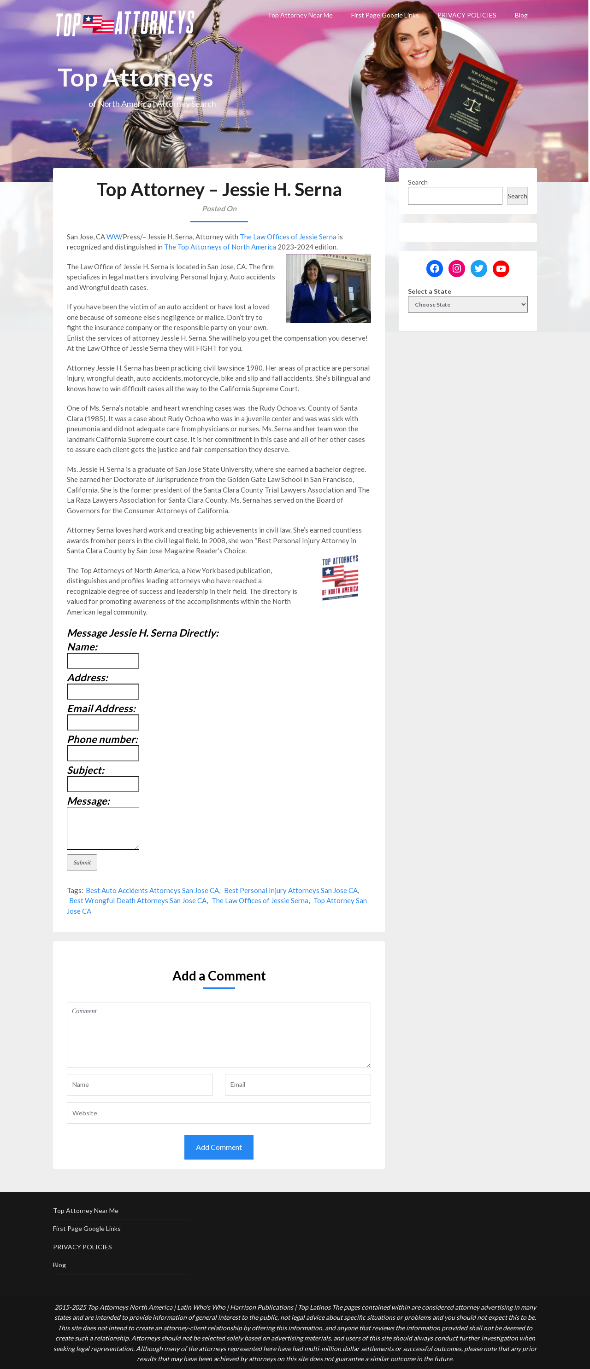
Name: (82, 646)
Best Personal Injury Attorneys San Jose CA (291, 890)
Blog (521, 15)
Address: (87, 677)
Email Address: (101, 708)
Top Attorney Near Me (300, 15)
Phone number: (102, 739)
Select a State (429, 291)
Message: (88, 801)
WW (113, 236)
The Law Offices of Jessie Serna (288, 236)
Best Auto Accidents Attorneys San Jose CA (152, 890)
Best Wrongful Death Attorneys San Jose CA (137, 900)
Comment (219, 1035)
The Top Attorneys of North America (220, 247)
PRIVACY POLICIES (466, 15)
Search (418, 182)
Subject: (85, 770)
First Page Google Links (385, 15)
